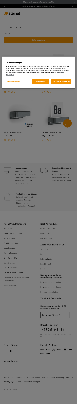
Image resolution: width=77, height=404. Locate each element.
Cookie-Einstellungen (13, 81)
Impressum (60, 73)
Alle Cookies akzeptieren (61, 81)
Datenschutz (10, 75)
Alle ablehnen (40, 81)
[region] (38, 72)
